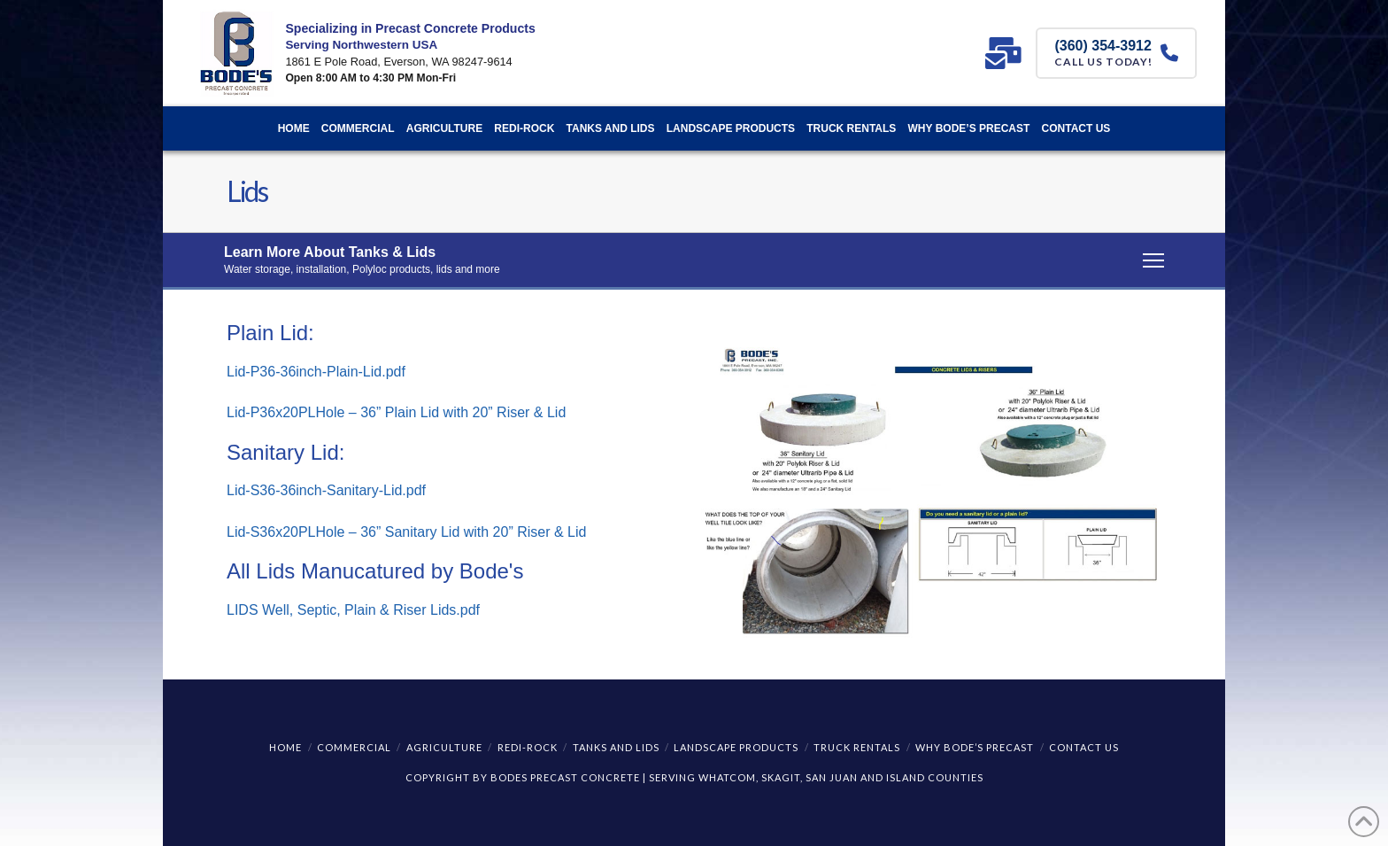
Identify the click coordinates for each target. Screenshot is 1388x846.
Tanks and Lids (616, 747)
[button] (694, 261)
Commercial (354, 747)
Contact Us (1084, 747)
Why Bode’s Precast (974, 747)
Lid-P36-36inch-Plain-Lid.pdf (316, 371)
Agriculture (444, 747)
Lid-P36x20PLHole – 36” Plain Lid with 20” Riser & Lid (396, 412)
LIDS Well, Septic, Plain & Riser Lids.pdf (353, 609)
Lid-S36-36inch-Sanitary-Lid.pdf (326, 490)
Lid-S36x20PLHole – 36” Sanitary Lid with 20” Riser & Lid (406, 531)
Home (285, 747)
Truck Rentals (857, 747)
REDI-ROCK (527, 747)
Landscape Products (736, 747)
